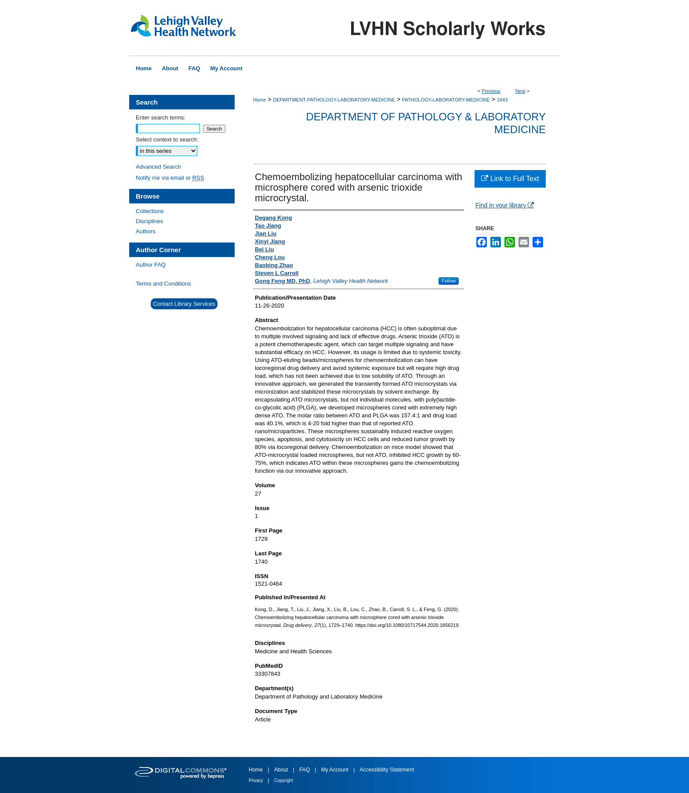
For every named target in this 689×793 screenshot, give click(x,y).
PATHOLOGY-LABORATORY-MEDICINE (446, 99)
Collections (150, 211)
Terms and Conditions (163, 283)
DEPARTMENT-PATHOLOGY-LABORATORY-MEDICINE (334, 99)
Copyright (283, 780)
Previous (491, 91)
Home (259, 99)
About (282, 770)
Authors (146, 231)
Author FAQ (151, 264)
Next (520, 91)
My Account (335, 770)
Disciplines (149, 221)
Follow (449, 280)
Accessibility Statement (387, 770)
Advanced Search (158, 166)
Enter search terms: (160, 117)
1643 (502, 99)
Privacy (257, 780)
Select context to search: (167, 139)
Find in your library (504, 205)
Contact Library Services (184, 304)
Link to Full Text (510, 178)
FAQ (305, 770)
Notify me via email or (170, 177)
